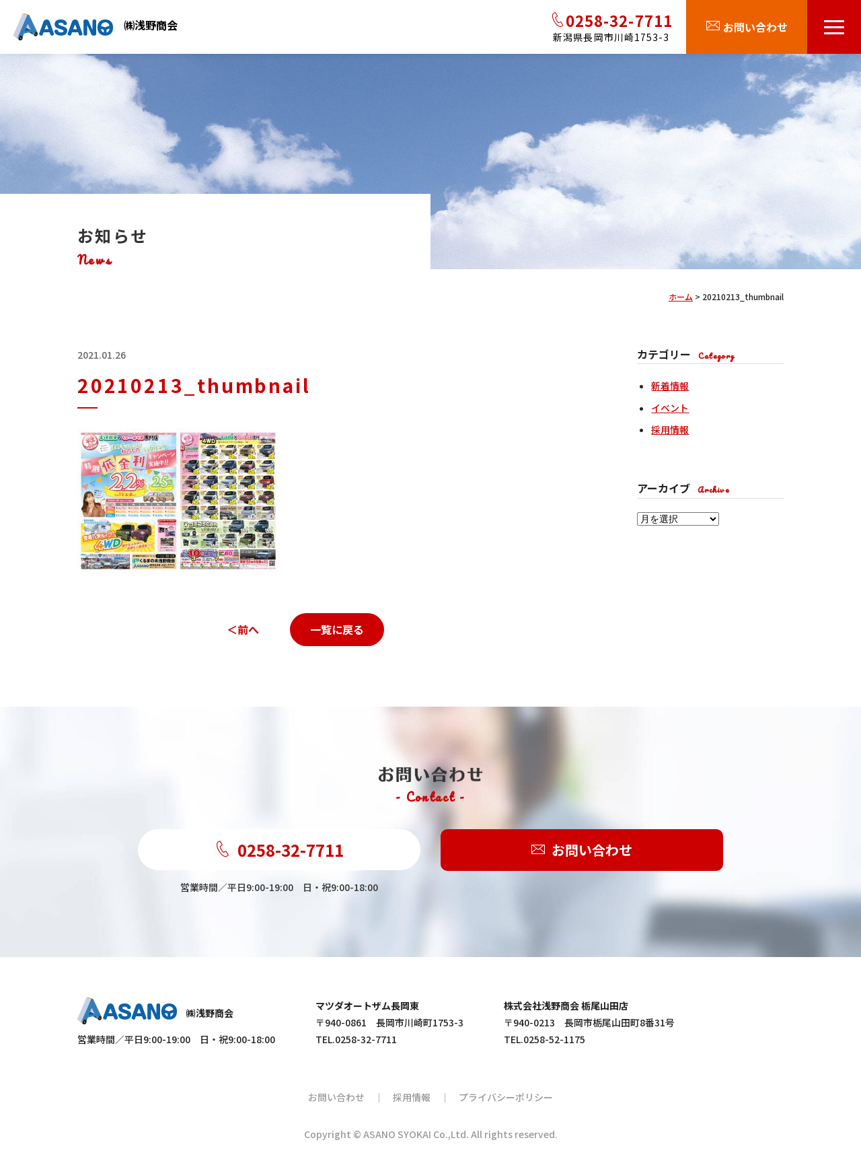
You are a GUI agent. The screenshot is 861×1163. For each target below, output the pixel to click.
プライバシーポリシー (506, 1097)
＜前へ (243, 629)
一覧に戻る (337, 629)
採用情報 (670, 429)
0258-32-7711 (279, 849)
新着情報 (670, 385)
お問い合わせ (581, 850)
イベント (670, 408)
